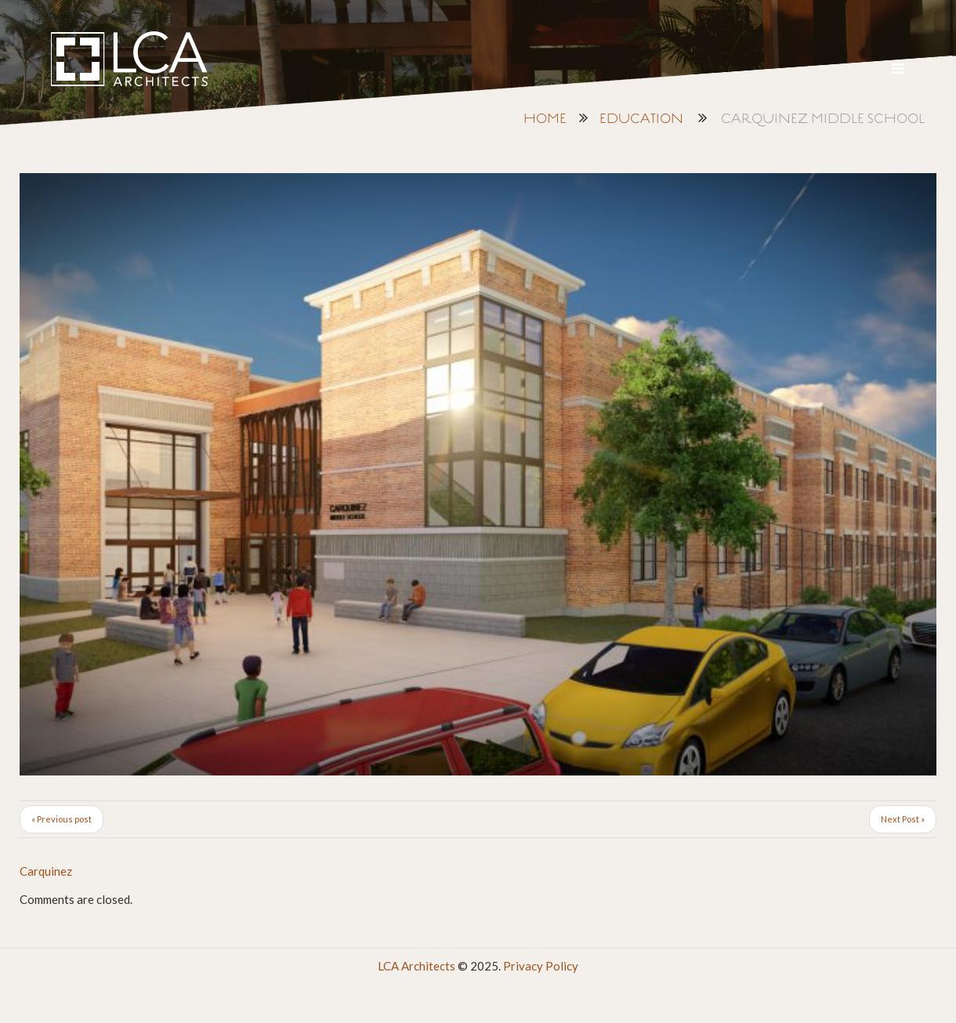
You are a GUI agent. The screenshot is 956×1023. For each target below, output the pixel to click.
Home (545, 119)
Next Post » (903, 819)
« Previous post (61, 819)
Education (641, 119)
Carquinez (46, 871)
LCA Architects (416, 966)
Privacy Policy (540, 966)
